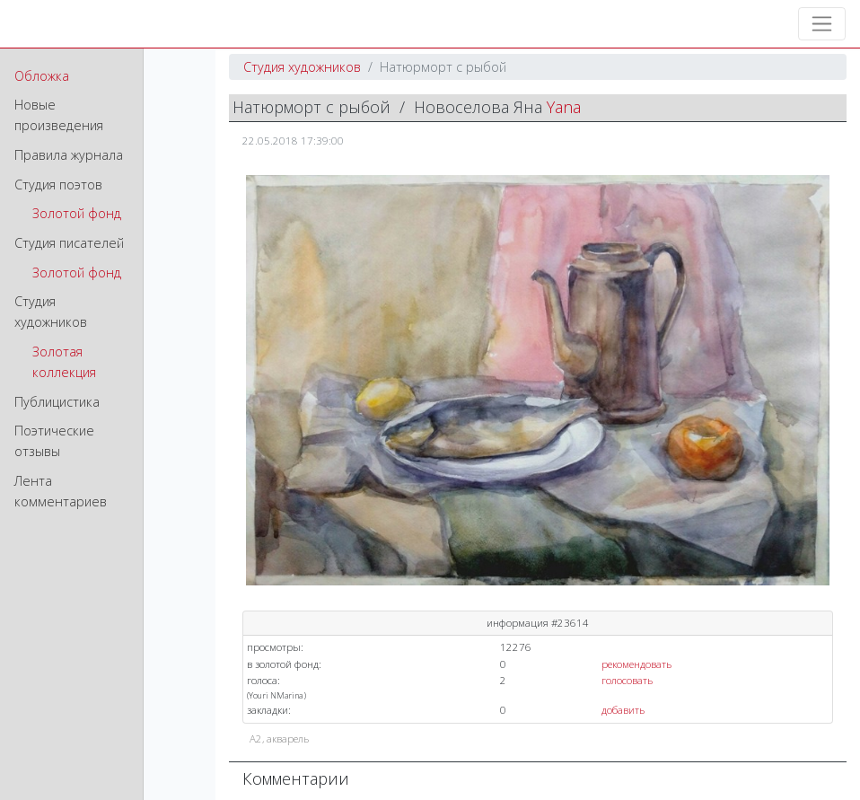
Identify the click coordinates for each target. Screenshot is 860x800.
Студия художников (50, 311)
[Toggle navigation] (822, 23)
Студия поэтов (58, 184)
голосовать (627, 680)
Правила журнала (68, 154)
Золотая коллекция (64, 362)
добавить (623, 709)
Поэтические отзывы (54, 441)
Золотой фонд (76, 213)
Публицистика (57, 401)
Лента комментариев (60, 491)
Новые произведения (58, 115)
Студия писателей (69, 242)
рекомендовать (636, 664)
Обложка (41, 75)
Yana (564, 107)
